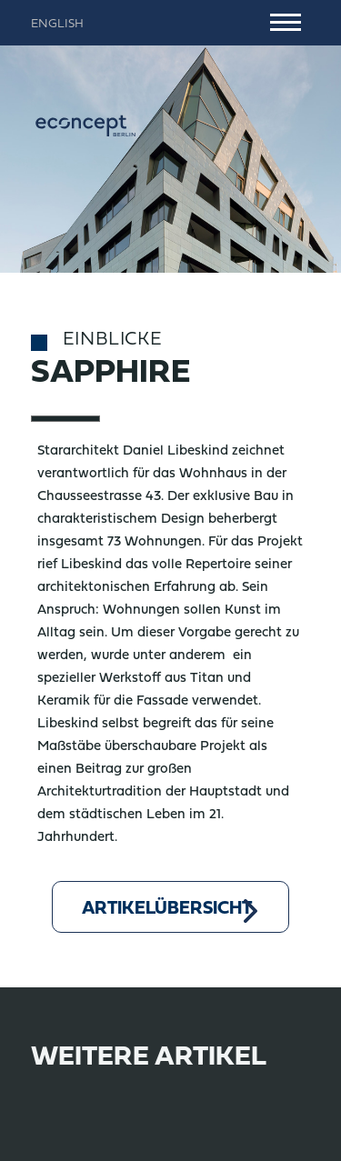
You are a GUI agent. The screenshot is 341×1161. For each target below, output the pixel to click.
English (57, 24)
